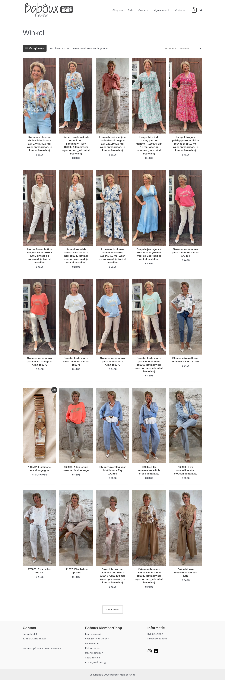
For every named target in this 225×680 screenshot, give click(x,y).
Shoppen (118, 10)
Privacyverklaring (95, 662)
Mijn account (161, 10)
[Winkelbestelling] (182, 48)
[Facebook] (156, 651)
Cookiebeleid (92, 657)
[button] (201, 10)
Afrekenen (180, 10)
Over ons (144, 10)
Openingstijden (94, 652)
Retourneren (92, 647)
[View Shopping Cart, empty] (194, 10)
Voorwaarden (92, 643)
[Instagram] (149, 651)
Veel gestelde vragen (97, 638)
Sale (130, 10)
